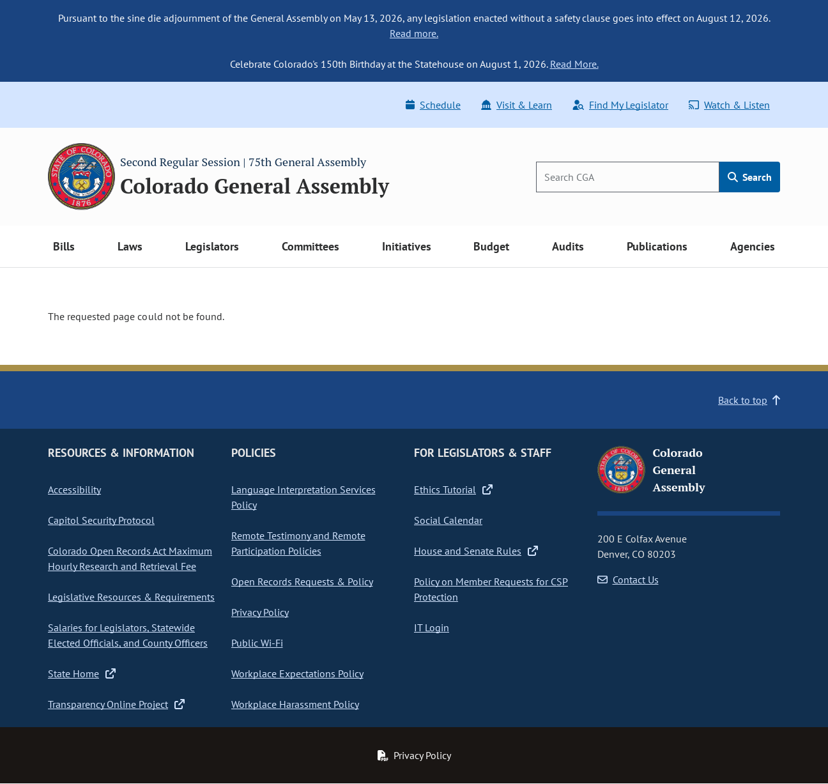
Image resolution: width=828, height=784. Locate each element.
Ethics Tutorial (453, 489)
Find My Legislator (620, 104)
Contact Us (628, 579)
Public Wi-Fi (257, 642)
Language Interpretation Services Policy (303, 497)
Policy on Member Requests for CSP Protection (491, 589)
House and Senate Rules (476, 550)
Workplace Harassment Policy (295, 704)
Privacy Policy (260, 612)
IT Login (431, 627)
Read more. (414, 33)
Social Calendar (448, 520)
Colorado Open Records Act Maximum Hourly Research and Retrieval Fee (130, 558)
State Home (82, 673)
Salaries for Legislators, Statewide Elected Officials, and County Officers (128, 635)
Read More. (574, 64)
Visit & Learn (516, 104)
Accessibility (74, 489)
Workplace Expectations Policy (297, 673)
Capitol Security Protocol (101, 520)
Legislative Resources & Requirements (131, 596)
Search (750, 177)
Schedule (433, 104)
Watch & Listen (729, 104)
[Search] (627, 177)
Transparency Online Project (116, 704)
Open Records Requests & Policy (302, 581)
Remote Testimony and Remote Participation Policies (298, 543)
